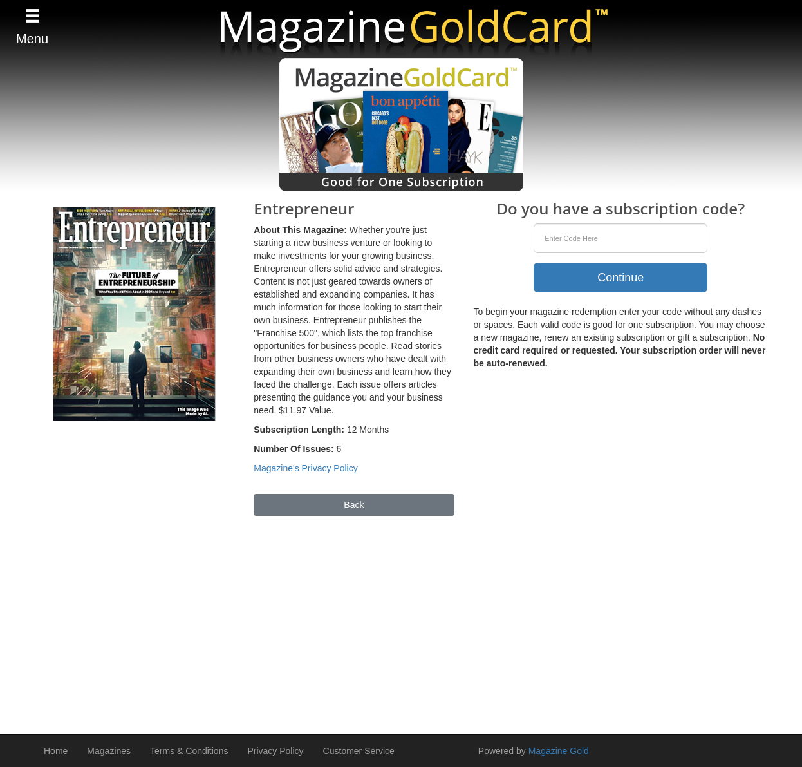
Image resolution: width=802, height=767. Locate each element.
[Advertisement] (401, 619)
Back (354, 505)
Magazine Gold (558, 751)
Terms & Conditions (189, 751)
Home (56, 751)
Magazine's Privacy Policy (305, 468)
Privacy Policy (275, 751)
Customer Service (359, 751)
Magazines (109, 751)
